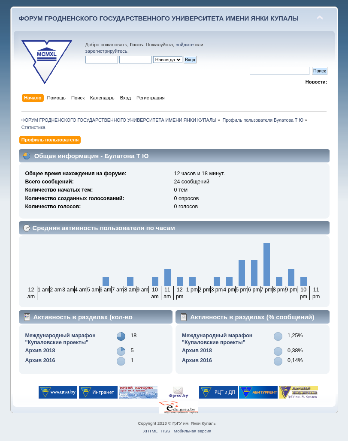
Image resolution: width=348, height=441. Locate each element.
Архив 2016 (40, 360)
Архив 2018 (40, 351)
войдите (185, 44)
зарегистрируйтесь (106, 51)
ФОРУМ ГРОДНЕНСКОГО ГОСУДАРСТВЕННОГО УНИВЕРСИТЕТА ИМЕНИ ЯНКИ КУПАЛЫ (159, 18)
